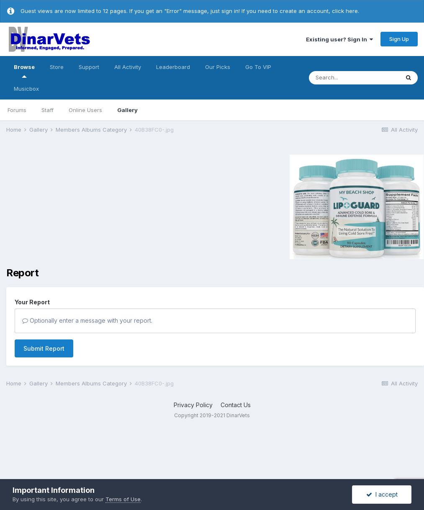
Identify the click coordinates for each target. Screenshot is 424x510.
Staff (47, 110)
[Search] (354, 77)
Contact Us (236, 404)
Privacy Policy (193, 404)
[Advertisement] (77, 205)
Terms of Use (123, 499)
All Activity (127, 67)
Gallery (127, 110)
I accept (382, 494)
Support (89, 67)
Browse (24, 71)
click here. (345, 11)
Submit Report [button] (43, 348)
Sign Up (399, 39)
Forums (17, 110)
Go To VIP (258, 67)
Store (57, 67)
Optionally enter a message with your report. (87, 320)
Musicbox (26, 88)
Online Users (85, 110)
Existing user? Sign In (339, 39)
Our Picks (217, 67)
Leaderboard (173, 67)
